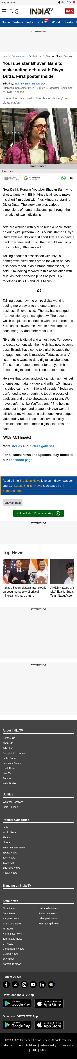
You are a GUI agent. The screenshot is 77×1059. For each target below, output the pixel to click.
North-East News (12, 933)
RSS (43, 1050)
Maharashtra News (49, 908)
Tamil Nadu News (12, 938)
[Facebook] (6, 984)
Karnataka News (12, 963)
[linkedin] (42, 984)
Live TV (7, 773)
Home (6, 22)
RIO (33, 1050)
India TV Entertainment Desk (31, 83)
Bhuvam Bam (12, 502)
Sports (68, 22)
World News (9, 832)
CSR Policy (67, 1045)
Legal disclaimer (27, 1045)
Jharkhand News (12, 923)
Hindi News (9, 768)
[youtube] (33, 984)
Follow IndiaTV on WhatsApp (38, 513)
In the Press (9, 758)
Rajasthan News (47, 913)
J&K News (8, 958)
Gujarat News (10, 953)
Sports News (10, 852)
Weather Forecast (13, 802)
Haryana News (11, 918)
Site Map (8, 1045)
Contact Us (9, 738)
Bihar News (9, 908)
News (5, 56)
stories (16, 446)
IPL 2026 (42, 22)
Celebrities (34, 56)
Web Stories (9, 783)
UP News (8, 943)
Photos (7, 837)
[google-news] (51, 984)
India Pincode (10, 807)
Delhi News (9, 913)
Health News (10, 872)
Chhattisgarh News (13, 948)
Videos (18, 22)
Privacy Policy (48, 1045)
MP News (8, 928)
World (56, 22)
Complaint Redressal (14, 753)
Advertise (8, 748)
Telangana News (47, 918)
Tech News (9, 857)
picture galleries (42, 446)
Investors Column (12, 763)
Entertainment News (14, 847)
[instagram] (24, 984)
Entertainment (18, 56)
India (29, 22)
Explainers (8, 862)
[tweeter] (15, 984)
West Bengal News (49, 923)
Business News (11, 867)
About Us (8, 743)
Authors (7, 778)
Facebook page (20, 460)
